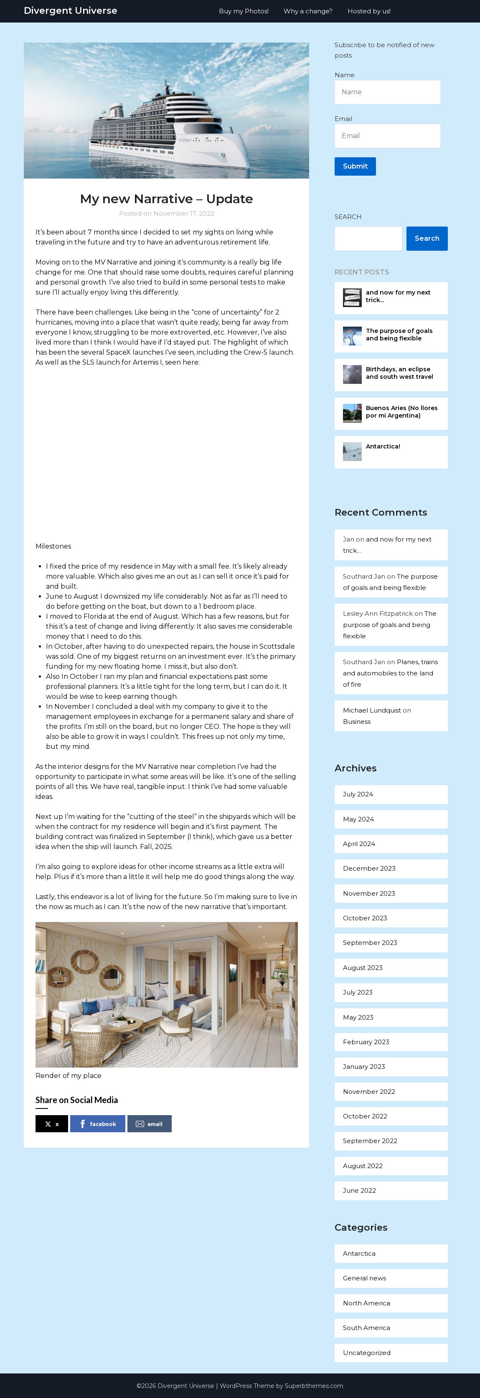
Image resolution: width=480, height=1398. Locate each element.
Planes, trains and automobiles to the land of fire (390, 673)
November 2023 (369, 893)
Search (348, 217)
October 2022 (365, 1116)
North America (366, 1303)
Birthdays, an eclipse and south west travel (399, 372)
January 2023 (364, 1067)
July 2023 (358, 992)
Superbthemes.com (314, 1386)
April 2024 (359, 844)
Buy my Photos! (244, 11)
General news (364, 1278)
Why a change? (308, 11)
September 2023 (370, 943)
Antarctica (359, 1253)
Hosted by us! (369, 11)
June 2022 (359, 1190)
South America (366, 1328)
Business (357, 721)
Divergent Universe (70, 10)
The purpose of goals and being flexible (399, 334)
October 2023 (365, 918)
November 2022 (369, 1092)
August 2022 (363, 1166)
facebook (97, 1124)
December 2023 (369, 868)
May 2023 (358, 1017)
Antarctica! (383, 446)
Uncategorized (367, 1353)
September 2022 (370, 1141)
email (149, 1124)
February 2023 (366, 1042)
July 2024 (358, 794)
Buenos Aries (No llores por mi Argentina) (402, 411)
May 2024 (358, 819)
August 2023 (363, 968)
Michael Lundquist (372, 710)
